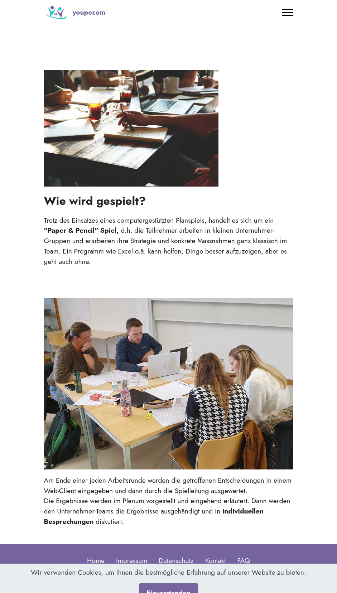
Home (96, 560)
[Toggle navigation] (287, 12)
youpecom (88, 12)
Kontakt (215, 560)
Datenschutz (176, 560)
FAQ (243, 560)
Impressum (131, 560)
